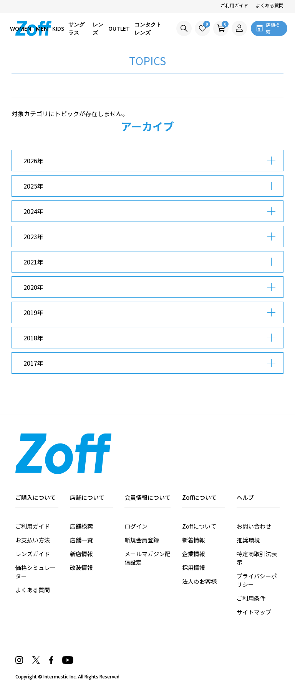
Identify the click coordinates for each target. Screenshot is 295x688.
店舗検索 (81, 526)
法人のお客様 (199, 581)
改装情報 (81, 567)
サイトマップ (254, 612)
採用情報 (193, 567)
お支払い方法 (32, 540)
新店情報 (81, 554)
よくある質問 (269, 5)
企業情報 (193, 554)
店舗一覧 (81, 540)
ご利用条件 (251, 598)
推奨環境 (248, 540)
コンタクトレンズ (147, 28)
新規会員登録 (141, 540)
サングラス (76, 28)
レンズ (98, 28)
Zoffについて (199, 526)
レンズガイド (32, 554)
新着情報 (193, 540)
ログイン (136, 526)
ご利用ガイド (234, 5)
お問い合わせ (254, 526)
